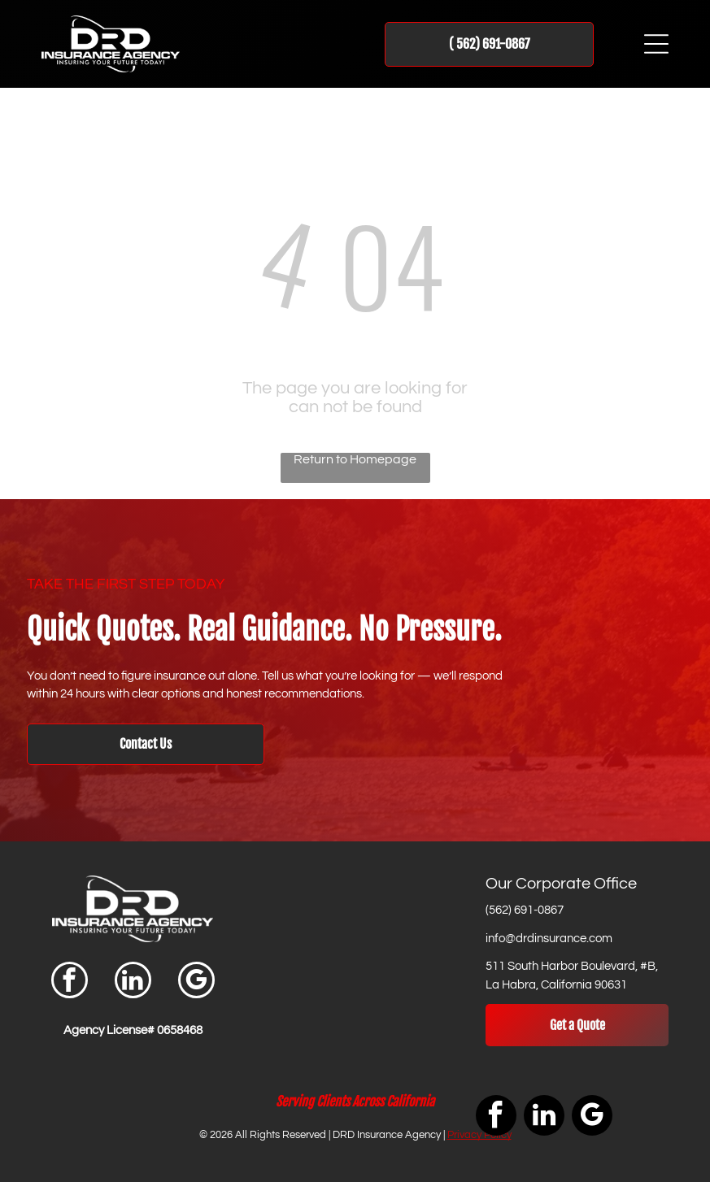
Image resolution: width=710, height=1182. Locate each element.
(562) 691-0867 (525, 910)
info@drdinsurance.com (549, 938)
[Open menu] (656, 44)
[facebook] (69, 982)
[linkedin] (133, 982)
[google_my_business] (196, 982)
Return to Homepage (355, 459)
